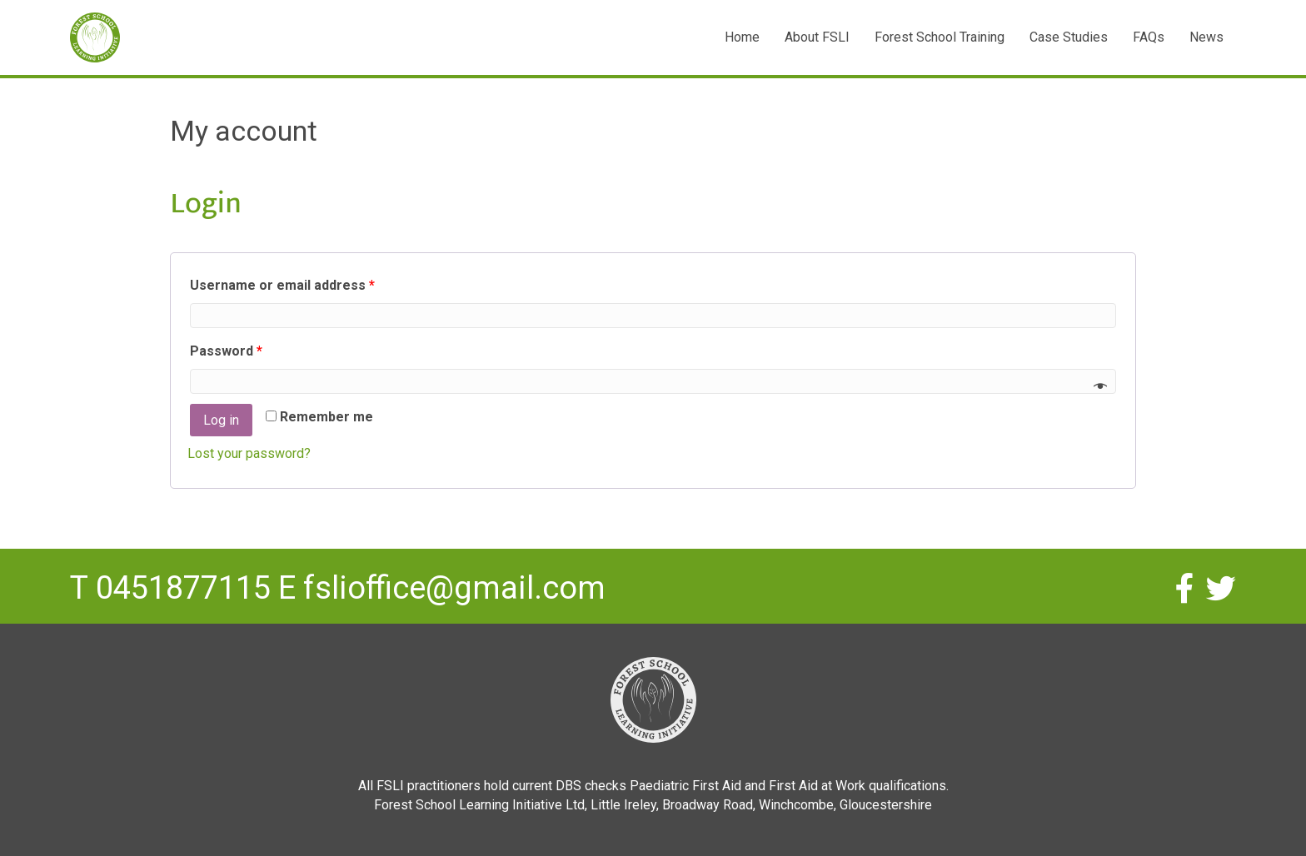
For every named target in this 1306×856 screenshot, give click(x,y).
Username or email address (282, 285)
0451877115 (183, 588)
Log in (221, 420)
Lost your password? (249, 453)
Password (226, 351)
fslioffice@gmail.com (454, 588)
